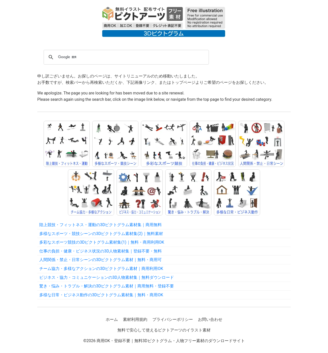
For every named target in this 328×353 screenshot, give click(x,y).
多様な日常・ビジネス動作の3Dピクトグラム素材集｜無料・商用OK (101, 294)
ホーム (112, 319)
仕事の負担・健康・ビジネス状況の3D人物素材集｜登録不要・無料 (100, 251)
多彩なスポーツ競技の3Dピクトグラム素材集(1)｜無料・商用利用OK (101, 242)
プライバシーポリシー (172, 319)
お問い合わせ (210, 319)
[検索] (125, 57)
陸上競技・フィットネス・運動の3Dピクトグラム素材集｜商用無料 (100, 224)
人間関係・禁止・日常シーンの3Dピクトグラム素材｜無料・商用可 (100, 259)
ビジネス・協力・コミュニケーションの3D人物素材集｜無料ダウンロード (106, 277)
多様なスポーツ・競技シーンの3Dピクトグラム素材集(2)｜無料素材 (101, 233)
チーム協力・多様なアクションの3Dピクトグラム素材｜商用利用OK (101, 268)
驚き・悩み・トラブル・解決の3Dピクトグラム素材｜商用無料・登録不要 (106, 286)
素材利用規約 (135, 319)
